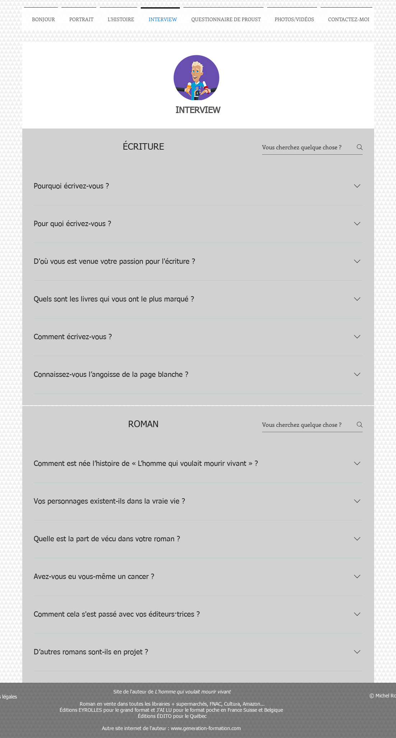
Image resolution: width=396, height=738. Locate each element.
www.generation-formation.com (206, 728)
